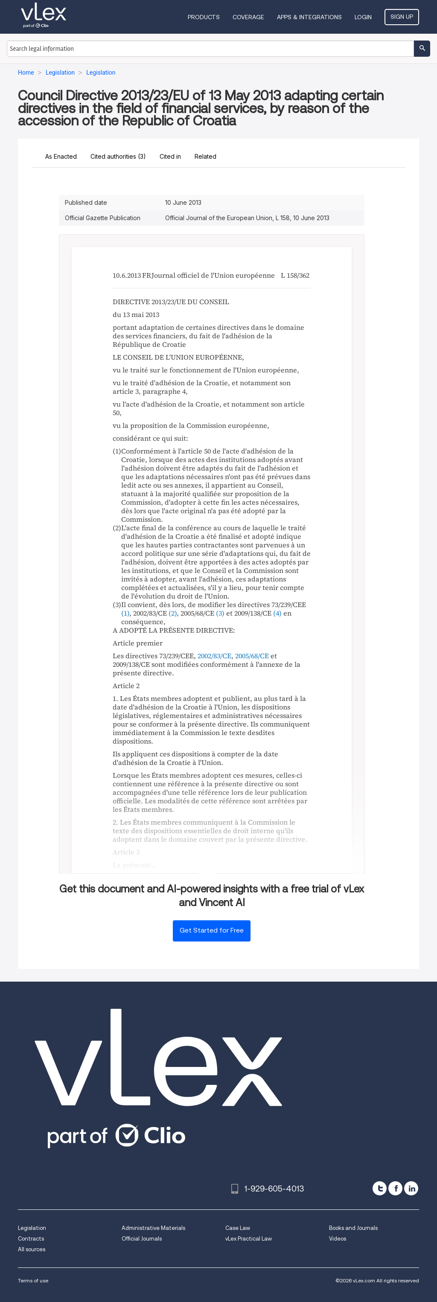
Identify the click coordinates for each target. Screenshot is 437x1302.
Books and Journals (353, 1228)
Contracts (31, 1238)
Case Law (237, 1228)
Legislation (32, 1228)
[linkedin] (411, 1188)
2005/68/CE (252, 655)
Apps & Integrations (309, 17)
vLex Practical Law (248, 1238)
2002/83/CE (214, 655)
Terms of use (33, 1280)
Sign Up (401, 16)
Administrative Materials (153, 1228)
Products (204, 17)
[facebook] (395, 1188)
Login (363, 17)
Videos (337, 1238)
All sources (31, 1249)
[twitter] (380, 1188)
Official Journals (142, 1238)
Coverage (248, 17)
